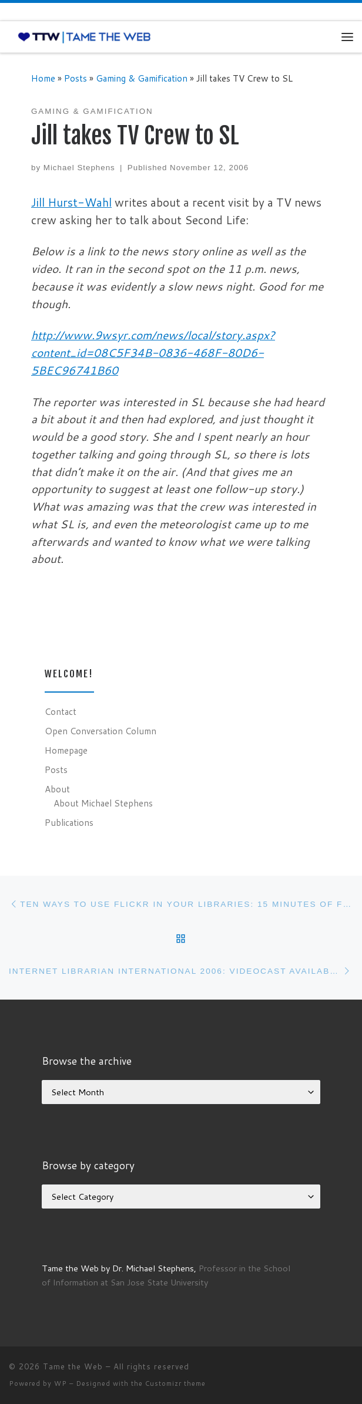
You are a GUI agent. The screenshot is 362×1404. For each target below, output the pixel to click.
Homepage (66, 750)
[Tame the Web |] (84, 36)
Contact (60, 711)
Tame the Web (73, 1366)
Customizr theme (175, 1383)
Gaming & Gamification (141, 78)
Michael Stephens (79, 167)
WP (60, 1383)
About (57, 788)
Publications (69, 822)
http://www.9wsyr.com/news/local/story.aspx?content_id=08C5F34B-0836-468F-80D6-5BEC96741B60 (153, 352)
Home (43, 78)
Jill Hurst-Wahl (71, 202)
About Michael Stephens (103, 803)
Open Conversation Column (100, 730)
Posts (75, 78)
